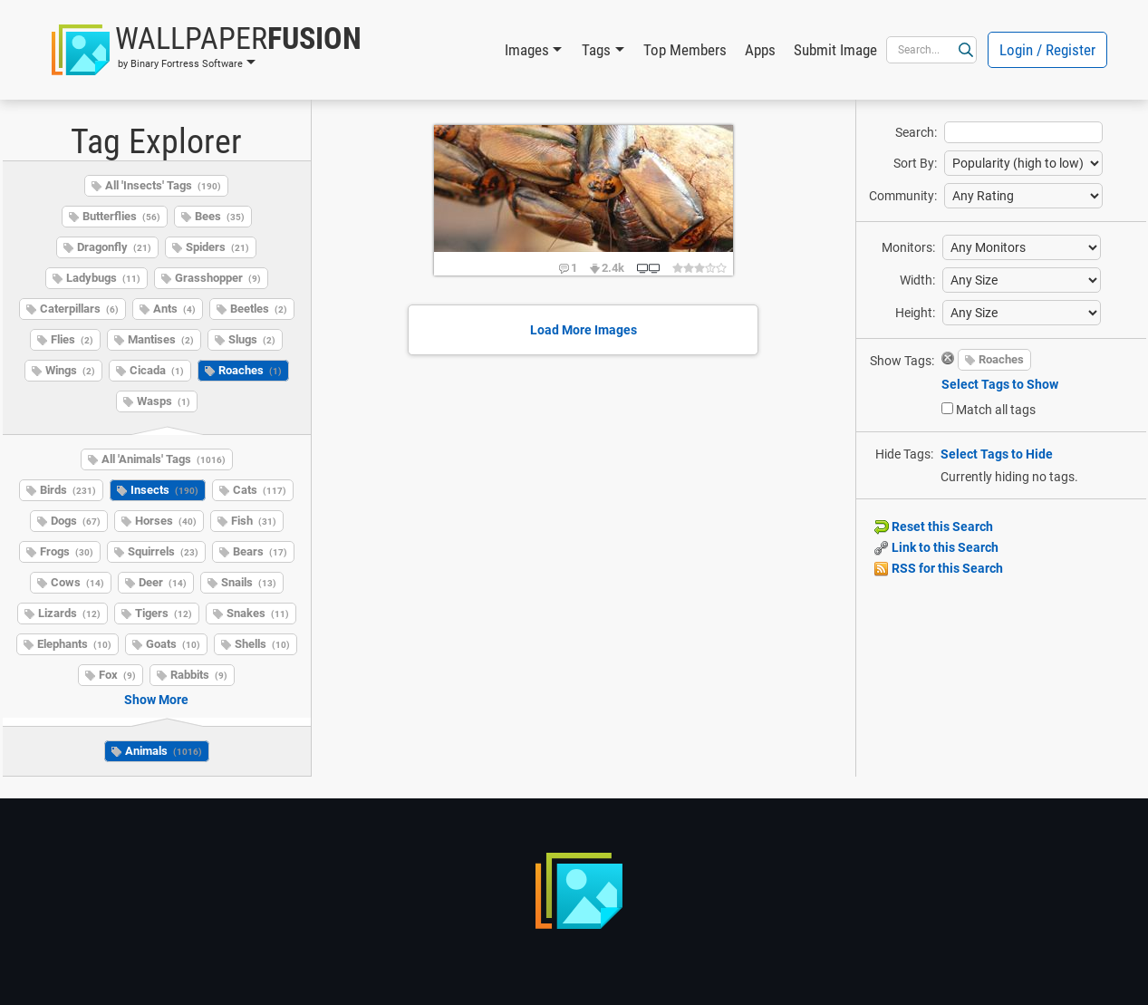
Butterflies (121, 216)
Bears (260, 551)
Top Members (685, 50)
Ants (174, 308)
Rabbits (198, 674)
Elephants (74, 644)
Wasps (163, 401)
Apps (760, 50)
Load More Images (583, 330)
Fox (117, 674)
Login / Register (1047, 50)
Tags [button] (596, 50)
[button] (206, 50)
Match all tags (996, 409)
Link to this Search (936, 547)
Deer (163, 582)
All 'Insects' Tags (163, 185)
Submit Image (835, 50)
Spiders (217, 247)
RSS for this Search (938, 568)
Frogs (66, 551)
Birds (68, 490)
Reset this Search (933, 526)
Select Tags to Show (999, 384)
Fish (253, 520)
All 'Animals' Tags (163, 459)
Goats (173, 644)
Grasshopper (218, 278)
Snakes (258, 613)
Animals (163, 751)
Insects (164, 490)
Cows (77, 582)
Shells (262, 644)
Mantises (161, 339)
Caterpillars (79, 308)
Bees (220, 216)
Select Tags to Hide (997, 454)
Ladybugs (103, 278)
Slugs (251, 339)
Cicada (157, 370)
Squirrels (163, 551)
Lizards (69, 613)
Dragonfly (114, 247)
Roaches (250, 370)
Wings (70, 370)
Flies (72, 339)
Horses (166, 520)
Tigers (163, 613)
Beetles (258, 308)
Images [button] (527, 50)
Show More (156, 699)
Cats (259, 490)
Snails (248, 582)
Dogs (76, 520)
